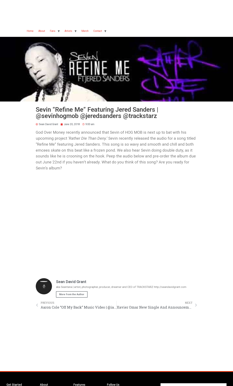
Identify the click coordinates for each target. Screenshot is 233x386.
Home (30, 30)
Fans (52, 30)
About (41, 30)
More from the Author (71, 294)
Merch (85, 30)
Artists (68, 30)
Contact (97, 30)
